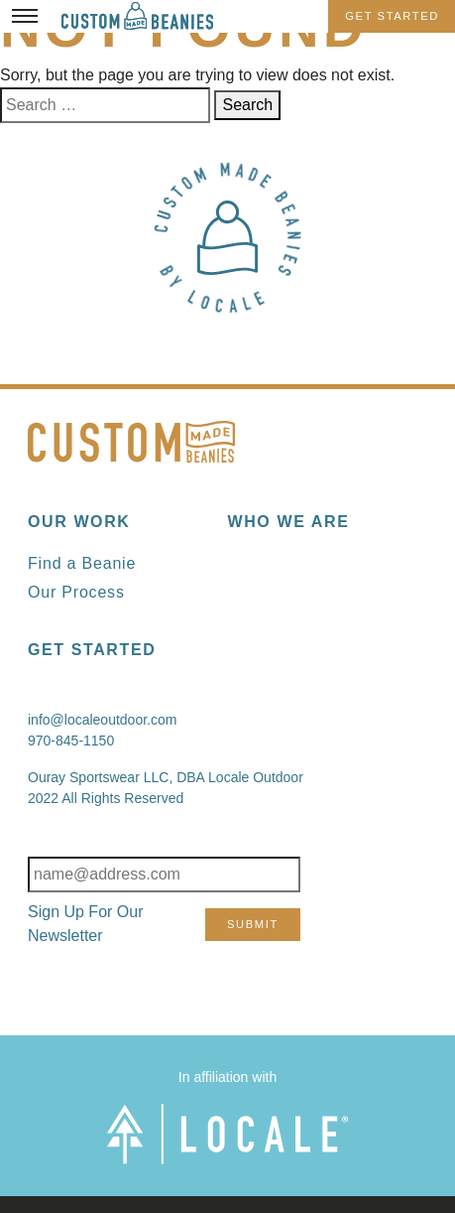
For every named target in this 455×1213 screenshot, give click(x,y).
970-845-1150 (71, 740)
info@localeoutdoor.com (102, 720)
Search (247, 104)
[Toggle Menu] (25, 16)
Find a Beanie (82, 563)
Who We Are (289, 521)
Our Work (79, 521)
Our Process (76, 592)
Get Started (392, 16)
